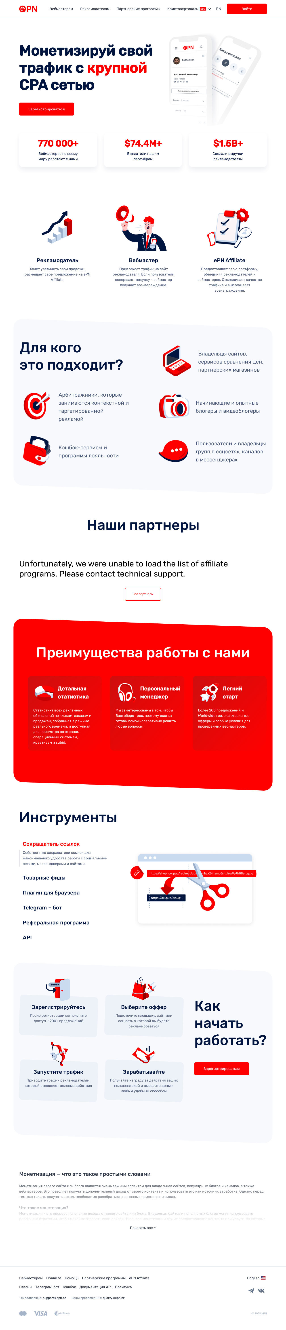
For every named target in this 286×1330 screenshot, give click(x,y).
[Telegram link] (251, 1291)
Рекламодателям (94, 9)
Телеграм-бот (47, 1287)
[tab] (66, 840)
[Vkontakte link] (261, 1291)
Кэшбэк (69, 1287)
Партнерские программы (138, 9)
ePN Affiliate (139, 1278)
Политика (123, 1287)
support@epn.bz (54, 1298)
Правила (53, 1278)
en (218, 8)
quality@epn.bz (114, 1298)
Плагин (25, 1287)
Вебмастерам (61, 9)
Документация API (95, 1287)
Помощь (71, 1278)
